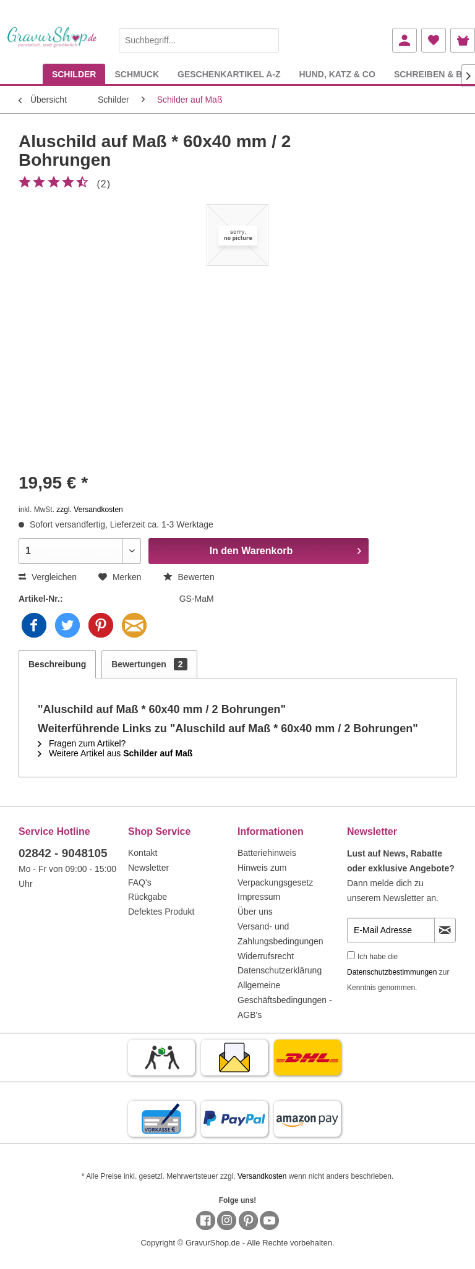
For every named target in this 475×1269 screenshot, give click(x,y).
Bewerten (189, 577)
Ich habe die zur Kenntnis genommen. (398, 972)
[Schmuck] (136, 74)
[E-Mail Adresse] (391, 930)
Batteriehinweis (267, 853)
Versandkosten (262, 1176)
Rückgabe (147, 897)
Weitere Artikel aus (115, 753)
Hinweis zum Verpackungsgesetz (275, 875)
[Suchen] (266, 40)
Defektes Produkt (161, 911)
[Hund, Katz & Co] (336, 74)
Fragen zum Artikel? (82, 743)
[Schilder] (74, 74)
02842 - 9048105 (63, 853)
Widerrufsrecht (266, 956)
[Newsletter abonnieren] (445, 930)
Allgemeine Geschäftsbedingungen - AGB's (285, 1000)
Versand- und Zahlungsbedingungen (280, 933)
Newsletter (148, 868)
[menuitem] (199, 38)
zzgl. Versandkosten (89, 509)
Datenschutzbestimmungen (392, 972)
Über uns (255, 911)
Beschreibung (57, 664)
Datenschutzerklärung (280, 970)
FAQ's (140, 882)
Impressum (259, 897)
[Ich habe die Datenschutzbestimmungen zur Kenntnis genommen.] (351, 955)
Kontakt (142, 853)
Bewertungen (149, 664)
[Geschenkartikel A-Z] (228, 74)
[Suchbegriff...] (199, 40)
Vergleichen (48, 577)
